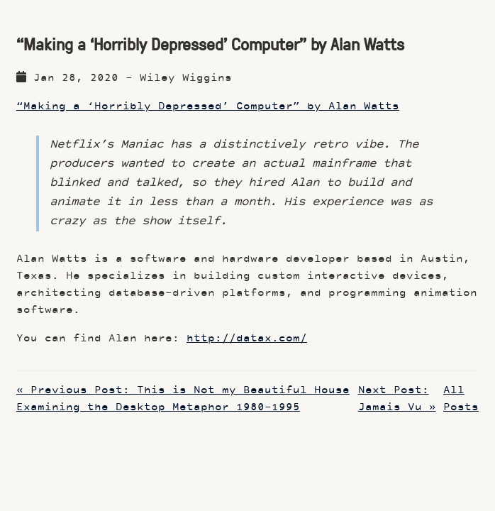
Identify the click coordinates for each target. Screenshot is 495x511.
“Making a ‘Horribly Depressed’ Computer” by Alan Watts (207, 106)
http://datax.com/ (247, 338)
